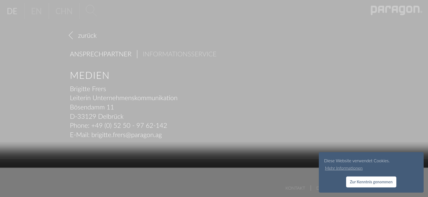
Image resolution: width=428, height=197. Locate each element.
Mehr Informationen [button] (343, 167)
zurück (87, 35)
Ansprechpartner (101, 54)
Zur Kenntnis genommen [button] (371, 181)
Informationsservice (179, 54)
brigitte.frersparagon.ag (126, 134)
